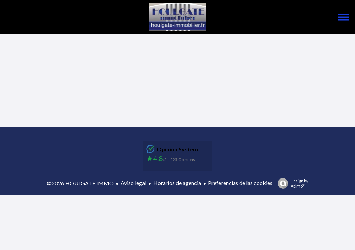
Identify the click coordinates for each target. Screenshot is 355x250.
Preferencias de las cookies (240, 183)
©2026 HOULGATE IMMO (80, 183)
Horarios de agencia (177, 183)
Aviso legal (133, 183)
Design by (291, 183)
